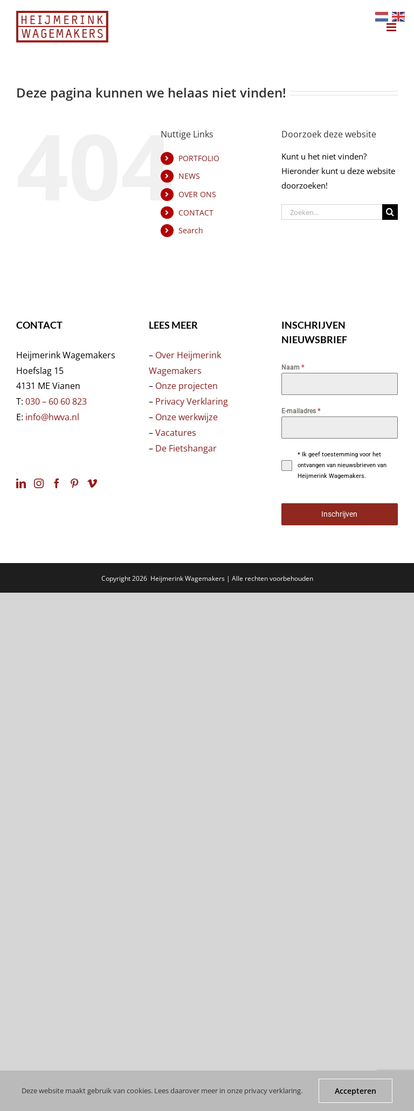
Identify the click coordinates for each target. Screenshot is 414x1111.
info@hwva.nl (52, 417)
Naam (292, 367)
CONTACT (195, 212)
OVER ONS (197, 194)
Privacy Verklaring (191, 401)
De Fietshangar (186, 448)
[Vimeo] (92, 483)
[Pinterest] (74, 483)
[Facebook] (56, 483)
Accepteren (355, 1091)
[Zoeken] (390, 212)
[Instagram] (39, 483)
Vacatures (175, 433)
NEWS (189, 176)
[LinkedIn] (21, 483)
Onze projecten (186, 386)
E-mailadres (300, 411)
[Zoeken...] (331, 212)
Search (190, 230)
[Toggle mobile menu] (392, 27)
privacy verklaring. (273, 1090)
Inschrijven (339, 514)
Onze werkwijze (186, 417)
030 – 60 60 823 (56, 401)
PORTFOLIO (198, 158)
